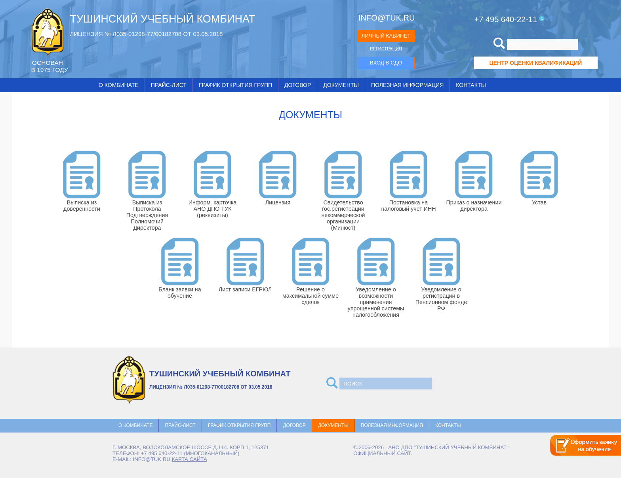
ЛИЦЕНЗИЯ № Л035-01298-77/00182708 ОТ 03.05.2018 (146, 33)
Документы (341, 85)
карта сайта (189, 459)
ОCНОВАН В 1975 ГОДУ (49, 66)
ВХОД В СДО (386, 63)
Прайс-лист (169, 85)
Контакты (471, 85)
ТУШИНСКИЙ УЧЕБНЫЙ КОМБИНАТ (162, 19)
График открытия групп (235, 85)
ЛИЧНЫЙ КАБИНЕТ (385, 36)
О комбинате (119, 85)
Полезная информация (407, 85)
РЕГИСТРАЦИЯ (386, 48)
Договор (297, 85)
